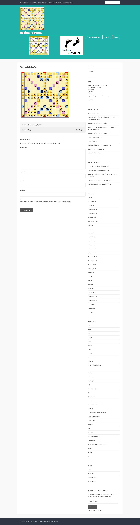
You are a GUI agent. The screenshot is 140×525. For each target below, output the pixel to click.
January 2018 (91, 292)
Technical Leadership (94, 436)
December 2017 (92, 296)
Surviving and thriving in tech (96, 149)
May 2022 (90, 225)
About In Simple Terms (93, 37)
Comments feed (92, 477)
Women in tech (92, 448)
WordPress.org (92, 481)
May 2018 (90, 280)
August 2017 (91, 308)
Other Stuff (91, 100)
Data (89, 349)
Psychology (91, 420)
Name (22, 172)
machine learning (92, 389)
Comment (24, 147)
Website (22, 190)
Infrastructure (92, 377)
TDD (89, 428)
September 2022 (92, 221)
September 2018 (92, 268)
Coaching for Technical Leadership (97, 123)
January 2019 (91, 253)
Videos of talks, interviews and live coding (99, 145)
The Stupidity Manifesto (94, 87)
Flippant (90, 361)
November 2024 (92, 209)
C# (89, 333)
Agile (89, 329)
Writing (90, 452)
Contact (116, 37)
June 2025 (91, 205)
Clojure (90, 337)
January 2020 (91, 237)
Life (89, 385)
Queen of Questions (93, 113)
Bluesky (90, 94)
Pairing (90, 401)
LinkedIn (90, 91)
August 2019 (91, 245)
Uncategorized (92, 440)
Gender (90, 369)
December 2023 (92, 213)
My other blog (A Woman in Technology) (98, 96)
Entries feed (91, 473)
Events (90, 98)
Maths (90, 393)
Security (90, 424)
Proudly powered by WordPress (28, 521)
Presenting (91, 408)
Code (89, 341)
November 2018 (92, 261)
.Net (89, 325)
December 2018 (92, 257)
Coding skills (91, 345)
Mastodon (91, 89)
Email (22, 181)
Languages (91, 381)
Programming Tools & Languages (97, 412)
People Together (92, 141)
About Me (106, 37)
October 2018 (92, 265)
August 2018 (91, 272)
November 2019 (92, 241)
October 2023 (92, 217)
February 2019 (92, 249)
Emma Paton (91, 166)
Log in (89, 469)
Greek (90, 373)
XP (89, 456)
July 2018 (90, 276)
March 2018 (91, 288)
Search (118, 2)
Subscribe (92, 507)
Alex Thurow (91, 170)
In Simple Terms (31, 32)
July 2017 (90, 312)
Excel (89, 357)
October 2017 (92, 304)
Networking (91, 397)
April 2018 (90, 284)
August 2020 (91, 229)
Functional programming (94, 365)
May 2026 (90, 197)
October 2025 (92, 201)
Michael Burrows (53, 521)
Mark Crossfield (92, 184)
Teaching (90, 432)
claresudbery (27, 125)
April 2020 (90, 233)
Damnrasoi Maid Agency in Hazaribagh (98, 174)
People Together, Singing (95, 137)
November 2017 (92, 300)
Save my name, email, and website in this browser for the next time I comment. (46, 202)
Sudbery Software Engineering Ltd (97, 85)
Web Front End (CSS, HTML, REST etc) (98, 444)
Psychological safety (94, 416)
